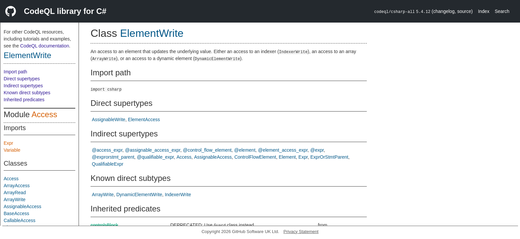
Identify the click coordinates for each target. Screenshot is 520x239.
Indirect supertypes (23, 85)
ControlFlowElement (255, 157)
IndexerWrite (178, 194)
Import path (15, 71)
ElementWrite (27, 55)
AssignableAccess (22, 206)
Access (44, 114)
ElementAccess (144, 119)
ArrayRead (15, 192)
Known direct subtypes (27, 92)
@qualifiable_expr (155, 157)
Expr (8, 143)
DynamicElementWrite (139, 194)
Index (483, 11)
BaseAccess (16, 213)
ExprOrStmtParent (329, 157)
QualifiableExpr (107, 164)
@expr (317, 150)
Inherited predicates (24, 99)
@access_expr (107, 150)
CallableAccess (19, 220)
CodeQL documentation (44, 45)
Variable (12, 150)
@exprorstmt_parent (113, 157)
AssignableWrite (108, 119)
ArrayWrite (15, 199)
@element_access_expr (283, 150)
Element (287, 157)
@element (244, 150)
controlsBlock (104, 225)
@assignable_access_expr (152, 150)
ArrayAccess (17, 185)
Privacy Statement (301, 231)
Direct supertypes (22, 78)
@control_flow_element (207, 150)
